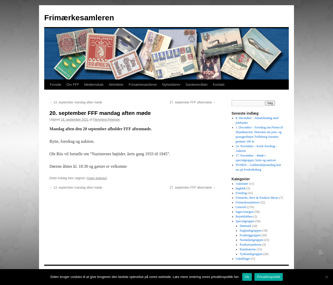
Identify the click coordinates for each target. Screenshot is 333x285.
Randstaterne (248, 249)
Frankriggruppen (250, 235)
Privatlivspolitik (268, 277)
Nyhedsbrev (171, 84)
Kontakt (218, 84)
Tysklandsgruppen (251, 254)
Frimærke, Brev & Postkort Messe (257, 198)
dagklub (241, 188)
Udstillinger (243, 259)
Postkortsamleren (250, 244)
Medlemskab (94, 84)
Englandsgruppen (250, 230)
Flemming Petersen (106, 119)
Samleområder (196, 84)
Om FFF (72, 84)
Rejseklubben (244, 216)
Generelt (241, 207)
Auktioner (242, 183)
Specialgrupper (245, 221)
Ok (247, 277)
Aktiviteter (115, 84)
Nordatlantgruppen (251, 240)
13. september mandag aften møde (75, 102)
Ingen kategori (97, 178)
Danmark (245, 226)
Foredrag (241, 193)
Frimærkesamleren (79, 17)
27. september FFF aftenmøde (193, 102)
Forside (55, 84)
